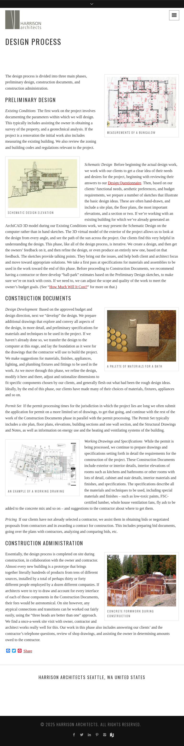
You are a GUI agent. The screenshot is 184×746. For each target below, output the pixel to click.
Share (27, 651)
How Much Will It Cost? (68, 287)
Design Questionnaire (124, 183)
